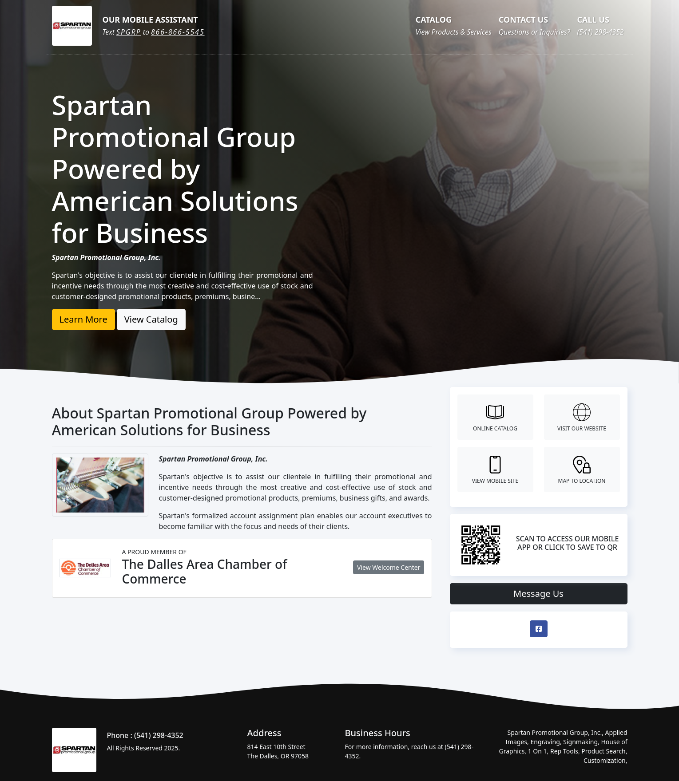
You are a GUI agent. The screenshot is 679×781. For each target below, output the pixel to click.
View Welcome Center (388, 567)
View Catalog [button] (151, 319)
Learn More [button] (83, 319)
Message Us (538, 594)
